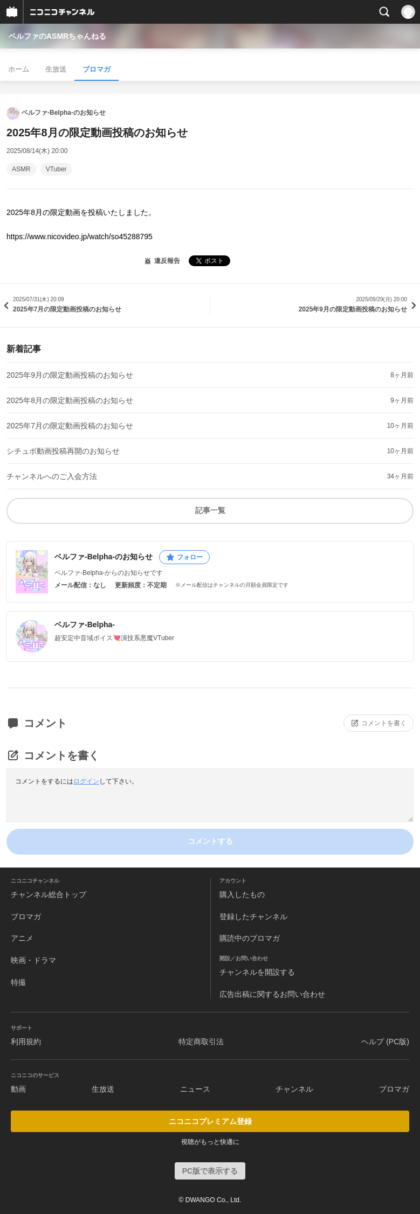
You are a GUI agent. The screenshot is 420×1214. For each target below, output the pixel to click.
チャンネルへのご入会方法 (51, 476)
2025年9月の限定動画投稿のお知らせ (69, 375)
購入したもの (242, 894)
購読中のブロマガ (249, 938)
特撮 (18, 982)
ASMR (21, 169)
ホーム (18, 69)
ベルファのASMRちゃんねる (57, 36)
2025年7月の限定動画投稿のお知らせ (69, 425)
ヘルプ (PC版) (385, 1041)
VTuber (56, 169)
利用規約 (26, 1041)
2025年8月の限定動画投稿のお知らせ (69, 400)
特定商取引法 (201, 1041)
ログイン (86, 781)
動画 (18, 1089)
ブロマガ (96, 69)
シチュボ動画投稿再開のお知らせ (63, 451)
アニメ (22, 938)
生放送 (55, 69)
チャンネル (294, 1089)
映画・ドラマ (33, 960)
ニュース (195, 1089)
